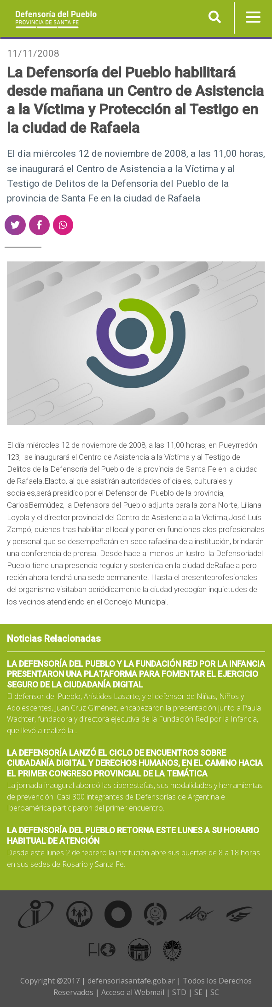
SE (198, 992)
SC (214, 992)
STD (179, 992)
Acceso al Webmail (132, 992)
